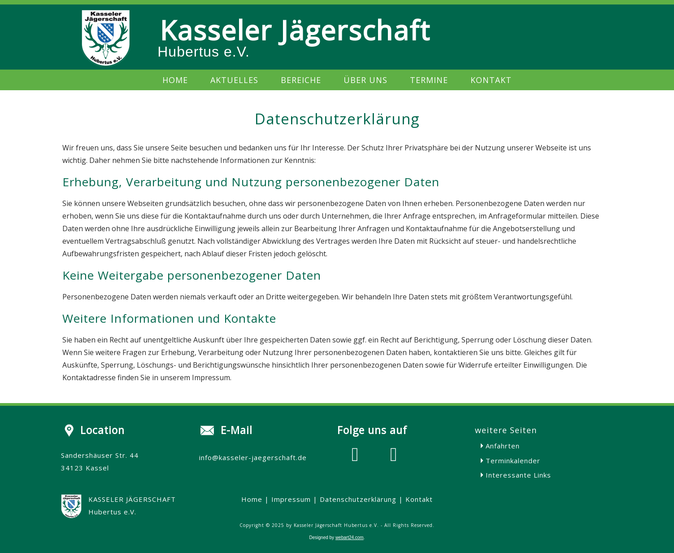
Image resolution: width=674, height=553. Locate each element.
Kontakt (491, 80)
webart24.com (349, 537)
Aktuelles (234, 80)
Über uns (365, 80)
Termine (429, 80)
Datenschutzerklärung (358, 499)
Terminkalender (513, 460)
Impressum (291, 499)
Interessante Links (518, 474)
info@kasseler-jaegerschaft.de (253, 457)
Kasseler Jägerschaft (295, 30)
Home (175, 80)
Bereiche (301, 80)
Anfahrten (503, 445)
